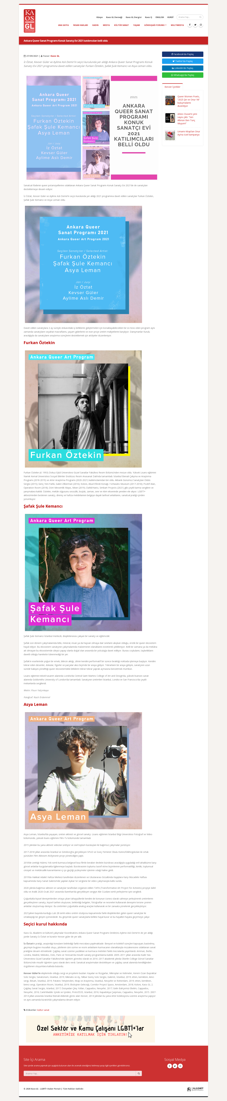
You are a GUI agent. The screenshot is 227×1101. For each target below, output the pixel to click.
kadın (95, 25)
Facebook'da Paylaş (183, 54)
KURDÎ (170, 17)
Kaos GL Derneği (114, 17)
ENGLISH (160, 17)
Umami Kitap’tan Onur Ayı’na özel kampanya (189, 133)
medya (106, 25)
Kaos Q (148, 17)
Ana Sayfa (63, 25)
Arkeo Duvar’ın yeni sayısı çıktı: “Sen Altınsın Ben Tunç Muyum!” (187, 118)
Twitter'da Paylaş (183, 61)
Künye (99, 17)
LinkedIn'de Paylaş (182, 68)
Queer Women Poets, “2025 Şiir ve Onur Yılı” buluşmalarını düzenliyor (189, 101)
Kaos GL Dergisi (134, 17)
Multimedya (177, 25)
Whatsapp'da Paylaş (182, 74)
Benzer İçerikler (172, 86)
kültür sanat (121, 25)
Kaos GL (55, 55)
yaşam (136, 25)
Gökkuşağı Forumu (154, 25)
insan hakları (80, 25)
